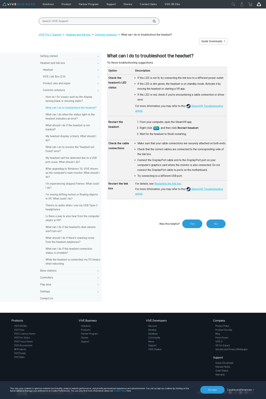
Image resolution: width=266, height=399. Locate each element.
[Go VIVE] (259, 4)
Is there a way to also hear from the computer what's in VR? (72, 218)
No (216, 223)
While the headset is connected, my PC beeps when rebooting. (73, 261)
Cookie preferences (239, 389)
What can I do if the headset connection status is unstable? (69, 250)
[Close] (233, 4)
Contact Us (46, 298)
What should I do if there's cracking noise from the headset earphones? (70, 240)
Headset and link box (78, 34)
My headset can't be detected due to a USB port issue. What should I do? (71, 160)
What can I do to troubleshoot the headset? (71, 107)
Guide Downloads (212, 41)
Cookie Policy (120, 391)
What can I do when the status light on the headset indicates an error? (70, 116)
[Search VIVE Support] (152, 21)
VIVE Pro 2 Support (50, 34)
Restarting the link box (167, 183)
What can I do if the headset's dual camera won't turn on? (70, 229)
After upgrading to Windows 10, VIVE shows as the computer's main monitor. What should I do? (73, 172)
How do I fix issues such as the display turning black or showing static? (69, 99)
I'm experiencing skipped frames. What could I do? (72, 185)
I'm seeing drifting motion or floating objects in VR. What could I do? (72, 196)
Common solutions (106, 34)
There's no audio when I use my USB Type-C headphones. (72, 207)
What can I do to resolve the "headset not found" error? (70, 149)
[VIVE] (19, 4)
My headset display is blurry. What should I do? (71, 138)
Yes (192, 223)
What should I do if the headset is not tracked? (68, 127)
